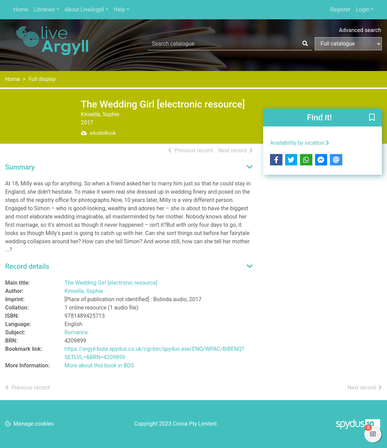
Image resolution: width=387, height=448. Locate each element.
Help (119, 9)
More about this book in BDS (99, 365)
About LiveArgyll (84, 9)
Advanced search (360, 30)
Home (20, 9)
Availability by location (299, 143)
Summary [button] (20, 167)
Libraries (44, 9)
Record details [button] (27, 266)
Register (340, 9)
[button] (372, 117)
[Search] (305, 43)
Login (362, 9)
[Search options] (348, 43)
